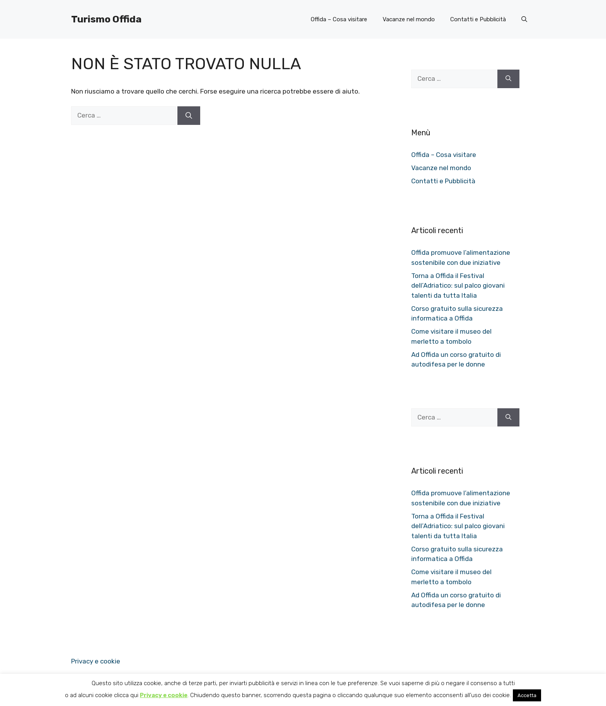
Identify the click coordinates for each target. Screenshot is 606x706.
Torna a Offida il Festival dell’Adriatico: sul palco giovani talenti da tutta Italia (458, 285)
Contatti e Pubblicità (478, 19)
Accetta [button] (526, 695)
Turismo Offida (106, 19)
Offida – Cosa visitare (339, 19)
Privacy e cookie (95, 661)
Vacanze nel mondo (409, 19)
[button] (524, 19)
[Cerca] (188, 115)
